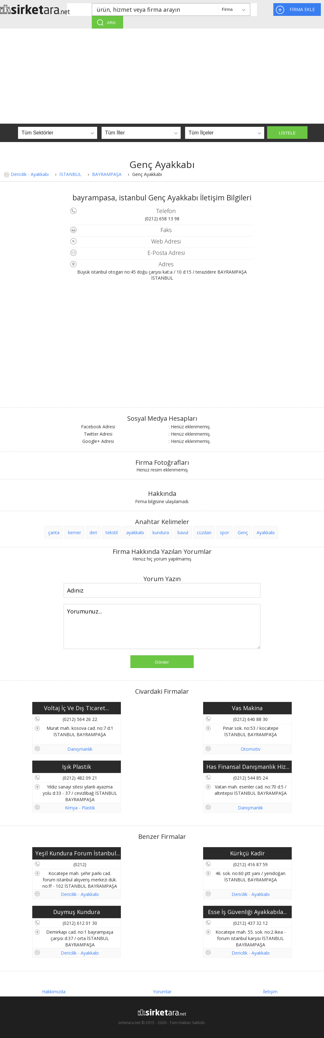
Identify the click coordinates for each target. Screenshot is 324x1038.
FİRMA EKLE (302, 9)
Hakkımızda (53, 992)
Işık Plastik (76, 766)
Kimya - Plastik (80, 808)
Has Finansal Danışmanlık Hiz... (248, 766)
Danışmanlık (79, 749)
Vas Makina (247, 708)
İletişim (270, 992)
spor (224, 532)
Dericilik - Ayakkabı (30, 174)
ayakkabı (135, 532)
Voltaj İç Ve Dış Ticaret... (76, 708)
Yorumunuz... (162, 626)
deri (93, 532)
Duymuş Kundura (76, 912)
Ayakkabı (266, 532)
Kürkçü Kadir (247, 853)
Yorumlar (162, 992)
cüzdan (204, 532)
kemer (74, 532)
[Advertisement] (162, 76)
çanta (53, 532)
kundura (161, 532)
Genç (243, 532)
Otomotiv (250, 749)
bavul (183, 532)
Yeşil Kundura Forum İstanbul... (77, 853)
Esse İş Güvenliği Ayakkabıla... (247, 912)
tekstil (112, 532)
